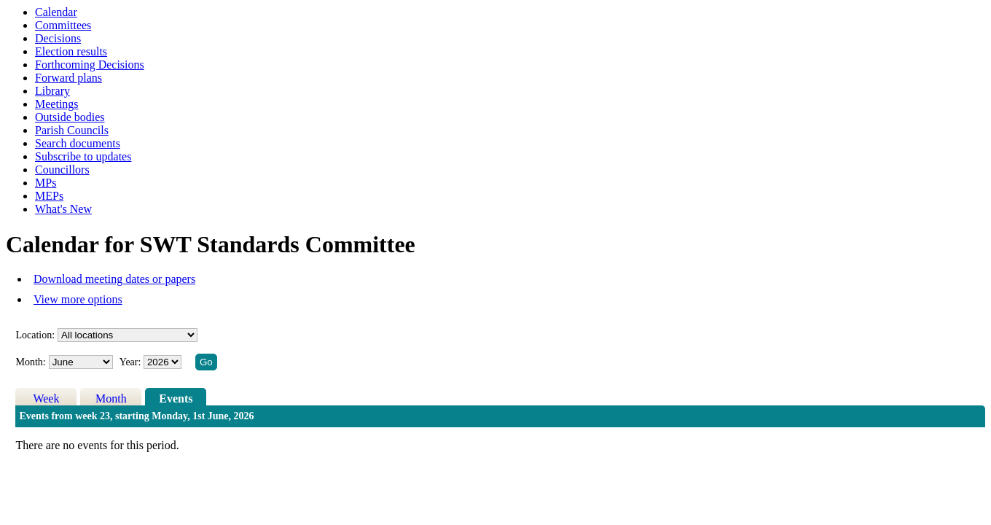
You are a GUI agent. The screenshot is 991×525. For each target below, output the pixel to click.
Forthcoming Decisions (89, 64)
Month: (30, 362)
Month (111, 398)
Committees (63, 25)
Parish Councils (72, 130)
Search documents (77, 143)
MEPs (49, 196)
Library (52, 91)
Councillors (62, 169)
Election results (71, 51)
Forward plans (68, 77)
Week (46, 398)
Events (175, 398)
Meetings (57, 104)
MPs (45, 182)
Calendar (56, 12)
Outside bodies (70, 117)
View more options (78, 299)
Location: (35, 335)
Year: (132, 362)
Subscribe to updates (83, 156)
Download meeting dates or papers (114, 279)
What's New (63, 209)
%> (127, 335)
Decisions (58, 38)
